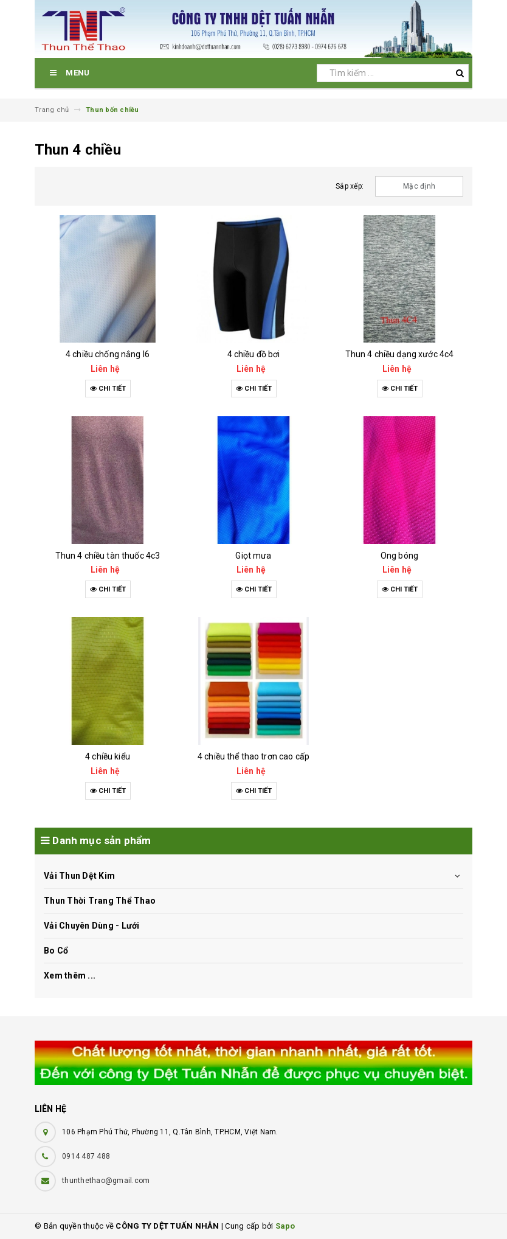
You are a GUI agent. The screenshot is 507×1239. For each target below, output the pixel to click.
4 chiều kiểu (107, 756)
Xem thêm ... (69, 975)
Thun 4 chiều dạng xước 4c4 (399, 354)
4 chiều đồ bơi (253, 354)
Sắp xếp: (350, 186)
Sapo (285, 1225)
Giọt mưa (253, 555)
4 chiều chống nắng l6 (108, 354)
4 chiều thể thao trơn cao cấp (253, 756)
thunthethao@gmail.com (106, 1180)
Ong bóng (399, 555)
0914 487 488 (86, 1156)
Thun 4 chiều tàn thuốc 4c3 (107, 555)
